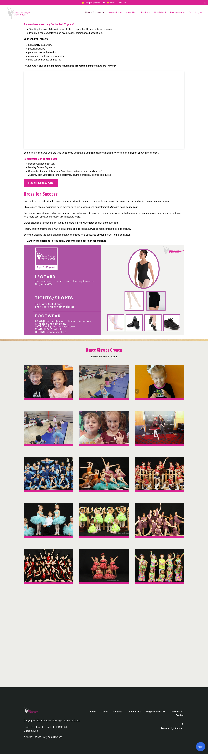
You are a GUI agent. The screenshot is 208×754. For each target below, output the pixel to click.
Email (93, 712)
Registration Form (156, 712)
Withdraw (176, 712)
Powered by (172, 728)
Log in (198, 13)
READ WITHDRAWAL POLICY (41, 183)
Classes (118, 712)
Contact (179, 715)
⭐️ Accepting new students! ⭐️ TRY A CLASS (104, 3)
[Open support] (200, 746)
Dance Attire (134, 712)
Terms (105, 712)
